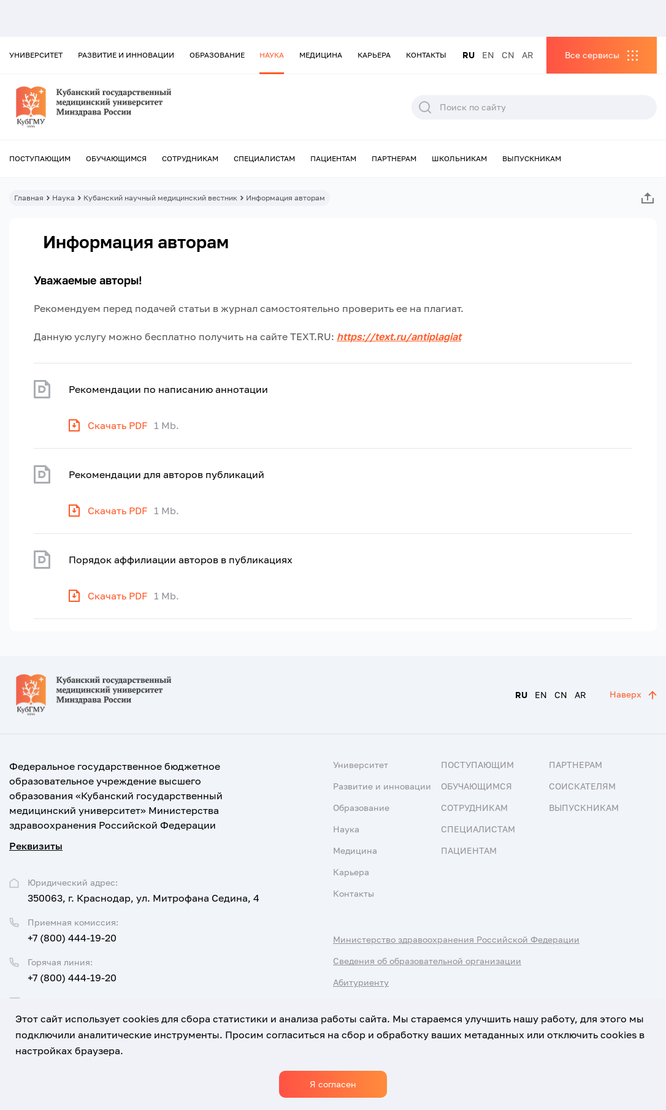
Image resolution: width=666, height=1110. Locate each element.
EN (488, 55)
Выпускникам (531, 158)
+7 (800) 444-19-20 (72, 938)
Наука (271, 54)
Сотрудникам (190, 158)
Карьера (374, 54)
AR (528, 55)
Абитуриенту (361, 982)
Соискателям (582, 786)
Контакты (426, 54)
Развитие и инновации (126, 54)
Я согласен (333, 1084)
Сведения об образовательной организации (427, 961)
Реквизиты (36, 846)
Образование (217, 54)
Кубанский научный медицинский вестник (160, 197)
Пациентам (333, 158)
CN (508, 55)
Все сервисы (592, 55)
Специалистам (264, 158)
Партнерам (394, 158)
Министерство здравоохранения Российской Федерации (456, 939)
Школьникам (459, 158)
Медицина (320, 54)
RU (468, 55)
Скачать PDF (118, 425)
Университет (36, 54)
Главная (29, 197)
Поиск (424, 107)
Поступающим (40, 158)
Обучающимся (116, 158)
